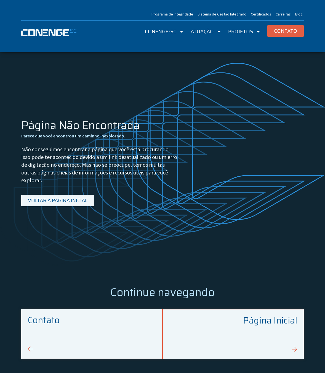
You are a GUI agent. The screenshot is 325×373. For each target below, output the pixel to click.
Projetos (244, 31)
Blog (299, 14)
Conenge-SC (164, 31)
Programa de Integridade (172, 14)
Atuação (206, 31)
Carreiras (283, 14)
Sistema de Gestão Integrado (222, 14)
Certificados (261, 14)
